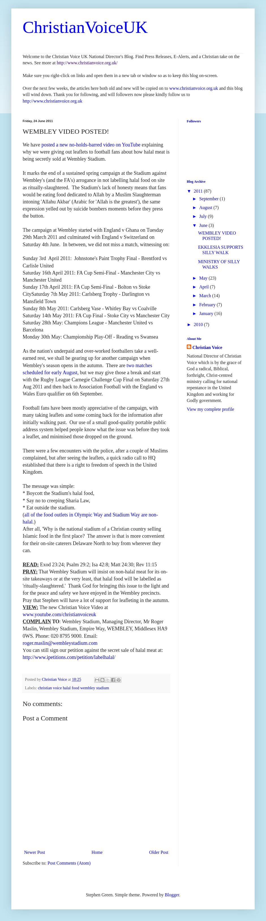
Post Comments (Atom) (69, 863)
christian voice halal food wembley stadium (73, 688)
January (206, 313)
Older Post (158, 852)
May (204, 278)
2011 (199, 191)
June (204, 225)
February (208, 304)
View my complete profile (210, 409)
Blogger (172, 894)
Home (97, 852)
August (206, 207)
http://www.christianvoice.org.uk (52, 101)
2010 (199, 324)
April (204, 286)
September (209, 198)
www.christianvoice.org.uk (193, 88)
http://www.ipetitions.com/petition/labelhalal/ (69, 657)
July (203, 216)
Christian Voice (207, 347)
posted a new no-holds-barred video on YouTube (91, 145)
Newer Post (34, 852)
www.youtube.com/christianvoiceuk (59, 614)
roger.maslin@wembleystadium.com (60, 643)
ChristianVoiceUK (85, 27)
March (205, 295)
